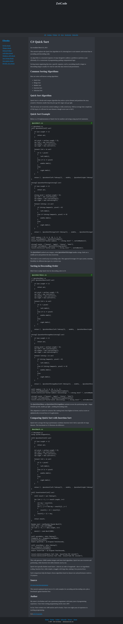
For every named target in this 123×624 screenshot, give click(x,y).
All (45, 35)
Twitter (52, 619)
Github (57, 619)
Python (55, 35)
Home (47, 619)
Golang (49, 35)
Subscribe (75, 35)
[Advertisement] (61, 20)
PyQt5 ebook (6, 46)
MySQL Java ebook (9, 63)
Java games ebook (8, 61)
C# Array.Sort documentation (39, 585)
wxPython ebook (8, 53)
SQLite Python (7, 51)
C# (59, 35)
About (75, 619)
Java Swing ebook (8, 58)
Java (62, 35)
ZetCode (61, 3)
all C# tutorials (37, 614)
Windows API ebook (9, 56)
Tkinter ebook (7, 48)
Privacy (70, 619)
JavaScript (68, 35)
